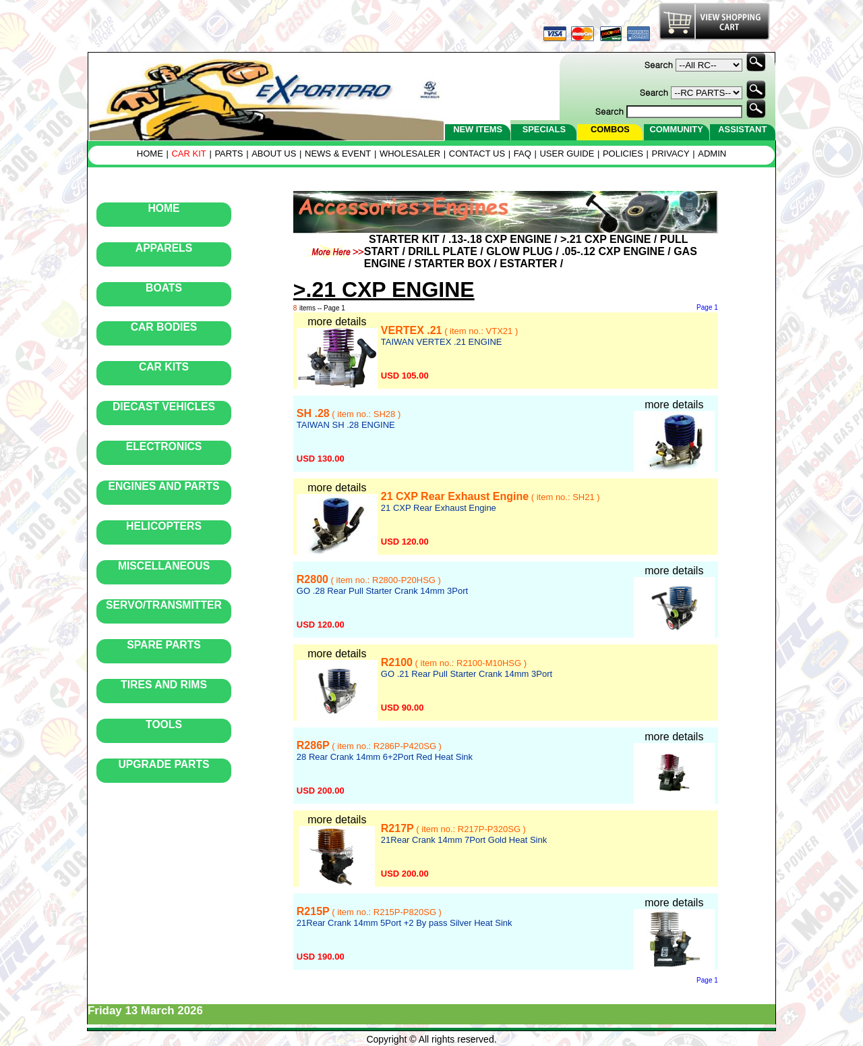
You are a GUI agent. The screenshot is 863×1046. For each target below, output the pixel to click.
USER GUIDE (566, 153)
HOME (150, 153)
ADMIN (712, 153)
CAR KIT (188, 153)
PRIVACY (671, 153)
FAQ (522, 153)
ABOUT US (273, 153)
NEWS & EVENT (338, 153)
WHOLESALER (410, 153)
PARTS (228, 153)
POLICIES (623, 153)
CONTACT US (477, 153)
